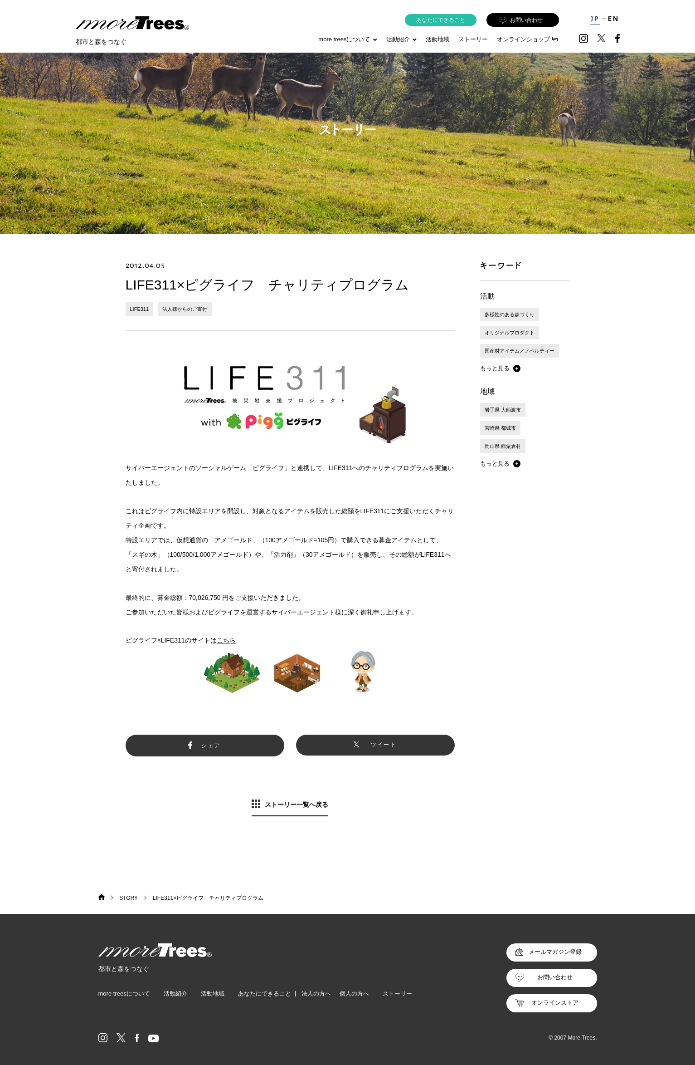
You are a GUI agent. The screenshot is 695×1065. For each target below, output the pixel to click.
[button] (500, 368)
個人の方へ (354, 993)
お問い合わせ (521, 20)
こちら (226, 640)
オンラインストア (554, 1002)
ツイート (384, 744)
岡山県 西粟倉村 (503, 446)
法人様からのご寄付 (184, 309)
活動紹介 (175, 993)
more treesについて (347, 39)
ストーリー (473, 39)
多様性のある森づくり (510, 314)
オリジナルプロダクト (510, 332)
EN (613, 18)
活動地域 (437, 39)
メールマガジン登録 (555, 951)
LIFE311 (139, 309)
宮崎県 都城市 (500, 428)
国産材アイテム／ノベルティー (519, 350)
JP (595, 18)
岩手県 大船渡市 (503, 409)
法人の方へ (316, 993)
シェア (211, 745)
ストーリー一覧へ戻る (296, 804)
